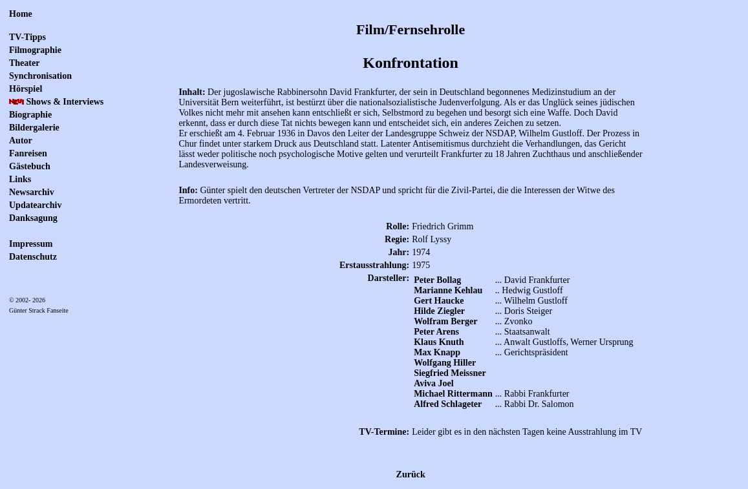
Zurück (410, 474)
